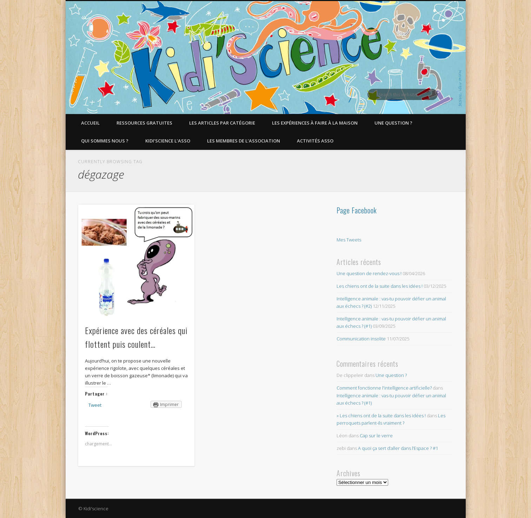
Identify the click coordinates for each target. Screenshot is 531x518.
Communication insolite (361, 339)
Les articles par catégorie (222, 123)
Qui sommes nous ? (104, 141)
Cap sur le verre (376, 435)
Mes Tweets (349, 240)
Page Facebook (357, 210)
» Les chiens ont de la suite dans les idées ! (381, 415)
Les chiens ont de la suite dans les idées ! (380, 286)
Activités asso (315, 141)
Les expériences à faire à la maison (315, 123)
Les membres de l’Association (243, 141)
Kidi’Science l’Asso (167, 141)
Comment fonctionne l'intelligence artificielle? (384, 388)
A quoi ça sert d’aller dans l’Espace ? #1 (398, 448)
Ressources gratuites (144, 123)
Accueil (90, 123)
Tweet (94, 405)
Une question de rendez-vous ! (369, 273)
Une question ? (393, 123)
